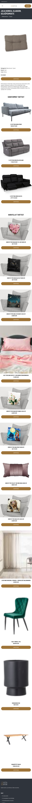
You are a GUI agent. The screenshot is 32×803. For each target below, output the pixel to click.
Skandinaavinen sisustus (8, 800)
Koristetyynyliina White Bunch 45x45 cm (16, 411)
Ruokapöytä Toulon (16, 764)
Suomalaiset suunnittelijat (8, 798)
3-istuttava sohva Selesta (16, 196)
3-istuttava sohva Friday (16, 124)
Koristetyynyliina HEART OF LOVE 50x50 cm (16, 242)
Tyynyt (10, 16)
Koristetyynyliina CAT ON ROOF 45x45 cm (16, 314)
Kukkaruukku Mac (16, 703)
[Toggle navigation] (2, 6)
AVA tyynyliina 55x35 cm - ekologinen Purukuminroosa (16, 375)
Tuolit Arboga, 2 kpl (16, 641)
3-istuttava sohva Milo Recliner (16, 160)
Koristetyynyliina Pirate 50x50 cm (16, 447)
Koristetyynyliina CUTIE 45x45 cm (16, 519)
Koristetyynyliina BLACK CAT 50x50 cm (16, 278)
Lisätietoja (16, 78)
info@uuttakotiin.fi (4, 1)
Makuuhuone (5, 16)
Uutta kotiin (5, 796)
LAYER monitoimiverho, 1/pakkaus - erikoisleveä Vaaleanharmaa (16, 580)
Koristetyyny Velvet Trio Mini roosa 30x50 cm (16, 483)
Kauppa (28, 6)
